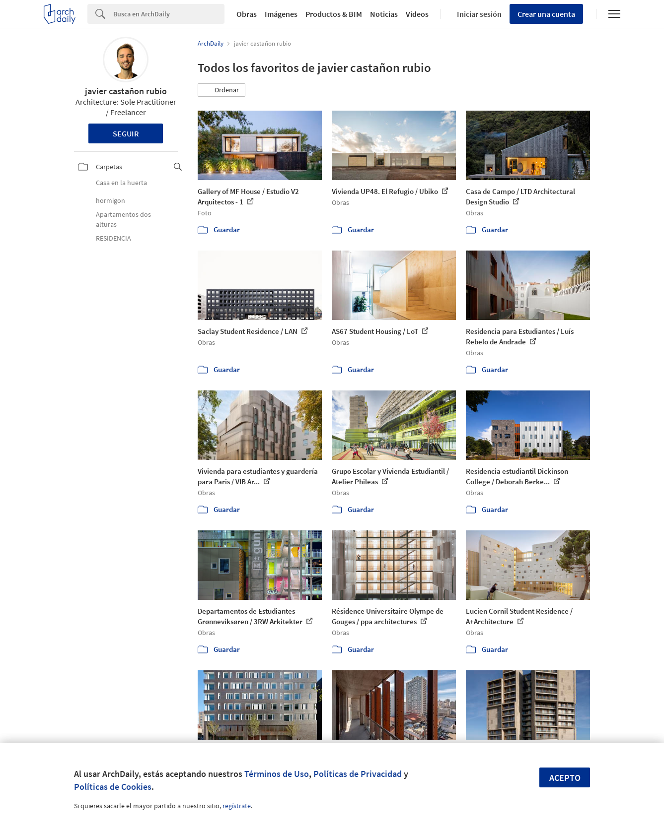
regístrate (236, 805)
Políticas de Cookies (112, 786)
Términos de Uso (276, 773)
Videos (417, 14)
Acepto (565, 777)
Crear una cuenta (546, 14)
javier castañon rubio (126, 91)
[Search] (168, 14)
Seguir (126, 133)
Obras (246, 14)
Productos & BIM (333, 14)
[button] (221, 90)
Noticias (384, 14)
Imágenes (281, 14)
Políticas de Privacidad (357, 773)
